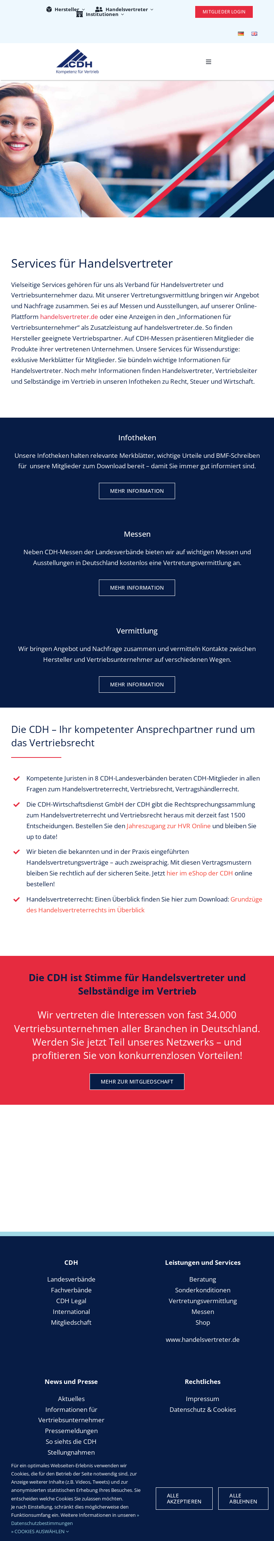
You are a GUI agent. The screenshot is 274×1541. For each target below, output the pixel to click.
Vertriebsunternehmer (71, 1420)
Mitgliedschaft (71, 1322)
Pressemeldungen (71, 1430)
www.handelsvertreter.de (203, 1339)
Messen (202, 1311)
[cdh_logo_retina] (77, 52)
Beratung (202, 1279)
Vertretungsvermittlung (203, 1300)
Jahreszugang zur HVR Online (169, 825)
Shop (203, 1322)
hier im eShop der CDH (200, 873)
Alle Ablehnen (243, 1498)
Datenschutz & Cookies (203, 1409)
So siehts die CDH (71, 1441)
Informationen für (71, 1409)
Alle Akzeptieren (184, 1498)
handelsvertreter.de (69, 316)
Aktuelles (71, 1398)
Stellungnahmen (71, 1452)
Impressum (202, 1398)
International (71, 1311)
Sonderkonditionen (203, 1290)
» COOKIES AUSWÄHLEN (40, 1531)
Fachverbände (71, 1290)
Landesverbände (71, 1279)
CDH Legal (71, 1300)
